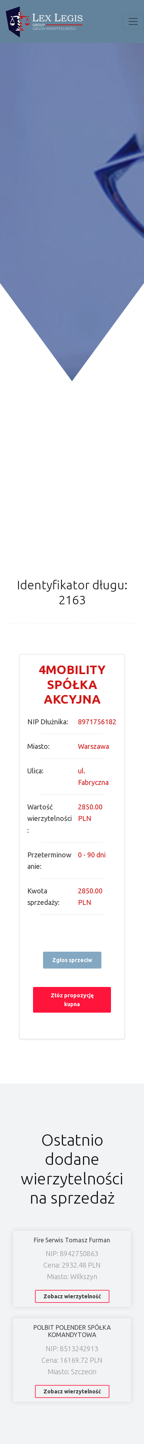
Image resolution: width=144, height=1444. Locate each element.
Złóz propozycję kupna (72, 999)
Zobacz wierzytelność (72, 1296)
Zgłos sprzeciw (72, 960)
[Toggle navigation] (133, 21)
